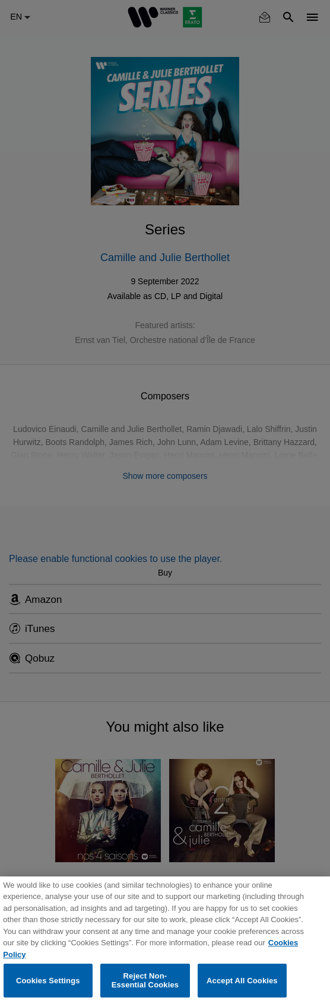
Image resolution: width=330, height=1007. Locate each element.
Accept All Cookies (242, 980)
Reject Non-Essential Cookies (145, 980)
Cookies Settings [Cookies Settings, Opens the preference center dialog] (48, 980)
